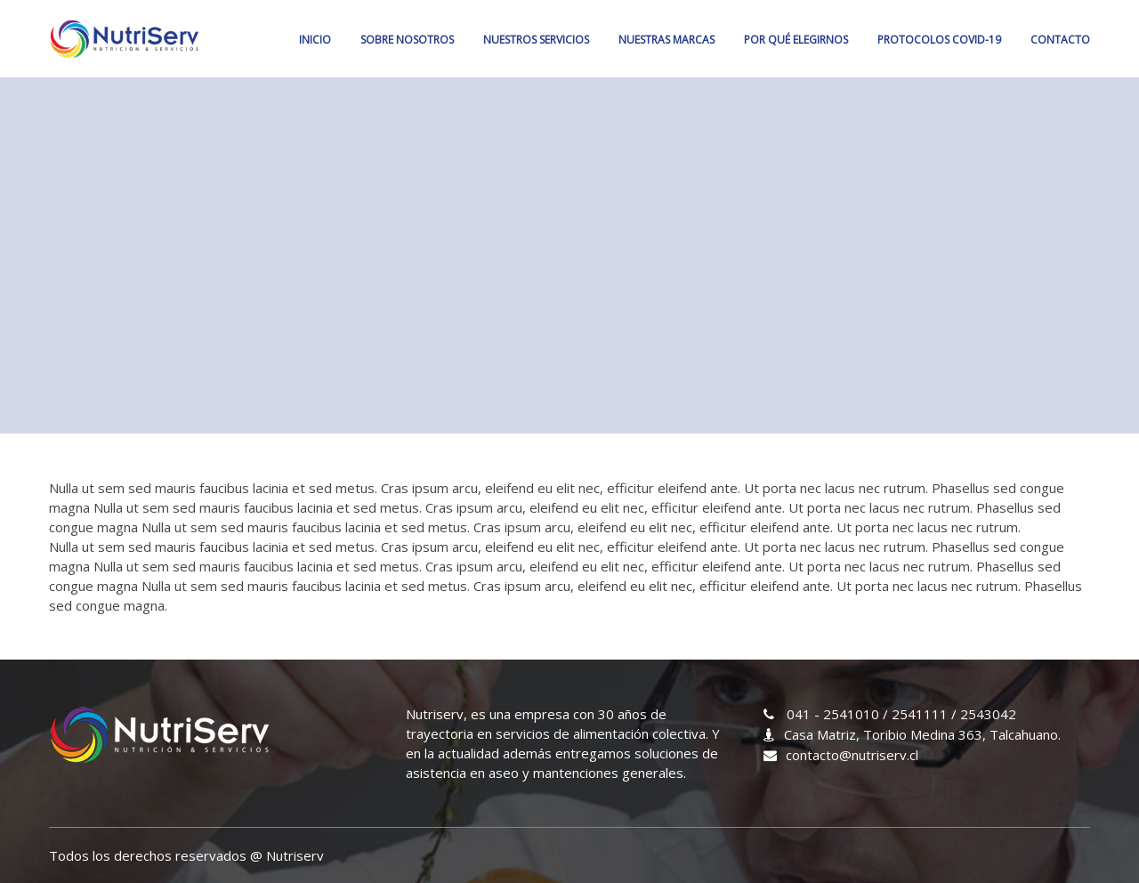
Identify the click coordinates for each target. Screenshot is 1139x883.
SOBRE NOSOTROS (407, 39)
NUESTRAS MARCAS (666, 39)
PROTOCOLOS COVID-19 (939, 39)
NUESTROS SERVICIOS (536, 39)
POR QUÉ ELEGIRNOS (796, 39)
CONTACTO (1060, 39)
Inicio (315, 39)
